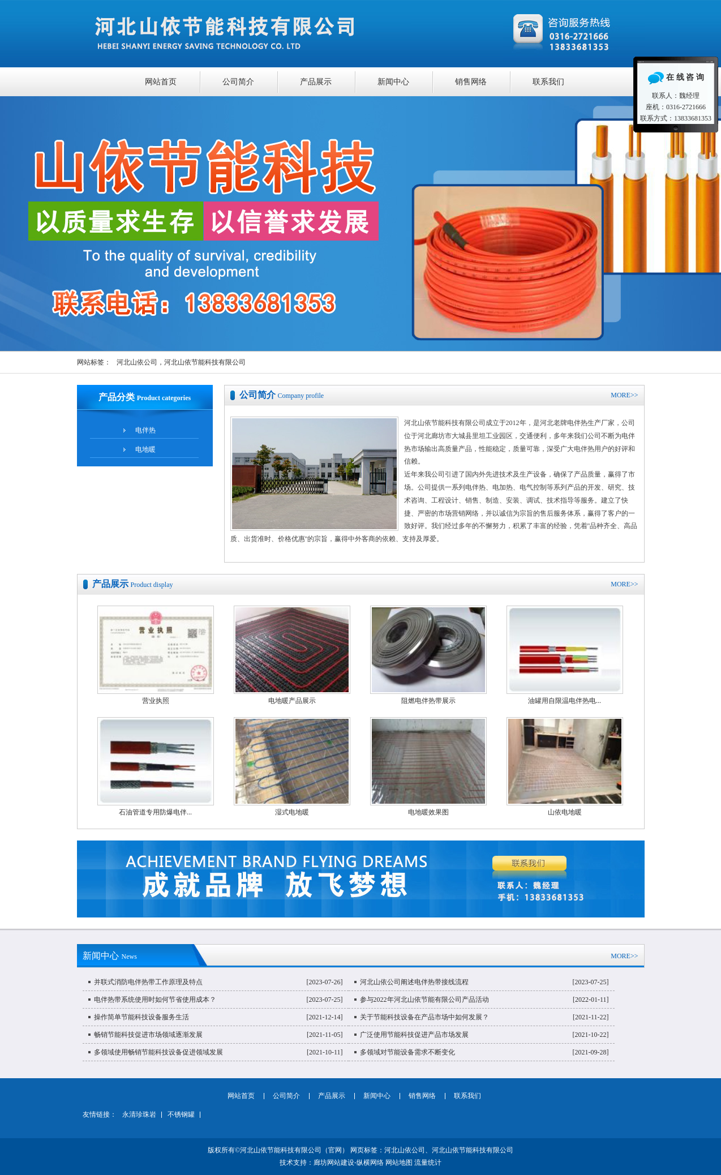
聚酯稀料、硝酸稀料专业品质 (360, 223)
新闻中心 (393, 82)
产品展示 (316, 82)
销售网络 (471, 82)
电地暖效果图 (428, 812)
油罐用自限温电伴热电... (564, 701)
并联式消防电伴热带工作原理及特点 (148, 982)
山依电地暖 (565, 812)
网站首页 (161, 82)
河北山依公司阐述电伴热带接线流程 (414, 982)
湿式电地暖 (292, 812)
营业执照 (155, 701)
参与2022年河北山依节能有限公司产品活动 (424, 1000)
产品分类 (144, 397)
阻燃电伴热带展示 (428, 701)
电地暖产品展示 (292, 701)
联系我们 (548, 82)
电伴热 (145, 430)
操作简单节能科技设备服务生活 (141, 1017)
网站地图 (399, 1163)
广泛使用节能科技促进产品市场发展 (414, 1035)
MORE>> (624, 395)
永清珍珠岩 (139, 1114)
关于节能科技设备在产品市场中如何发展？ (424, 1017)
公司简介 (238, 82)
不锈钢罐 (181, 1114)
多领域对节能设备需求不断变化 (407, 1052)
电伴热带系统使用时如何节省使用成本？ (155, 1000)
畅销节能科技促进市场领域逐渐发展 (148, 1035)
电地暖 (145, 449)
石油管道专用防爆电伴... (155, 812)
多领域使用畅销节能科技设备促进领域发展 (158, 1052)
